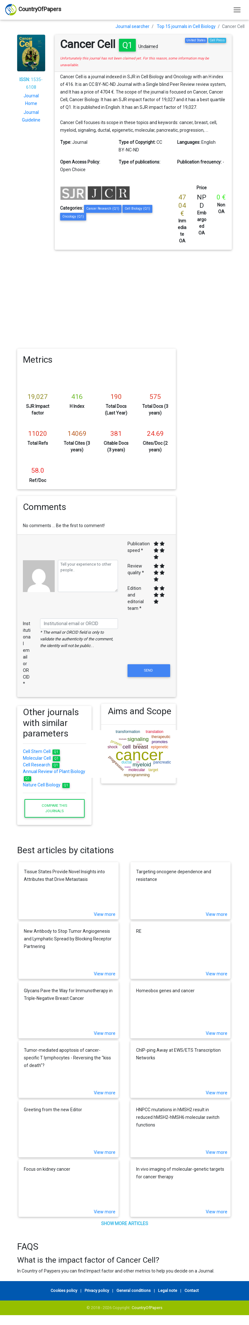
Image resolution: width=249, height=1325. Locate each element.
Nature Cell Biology (46, 784)
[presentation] (148, 647)
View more (104, 914)
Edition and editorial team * (136, 598)
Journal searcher (132, 26)
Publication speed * (139, 547)
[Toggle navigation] (237, 9)
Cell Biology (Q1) (137, 208)
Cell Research (41, 764)
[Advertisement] (124, 297)
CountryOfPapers (147, 1307)
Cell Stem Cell (41, 751)
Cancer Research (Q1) (102, 208)
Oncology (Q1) (73, 216)
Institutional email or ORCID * (27, 653)
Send (149, 670)
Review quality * (136, 569)
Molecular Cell (41, 758)
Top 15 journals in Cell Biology (186, 26)
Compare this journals (54, 808)
